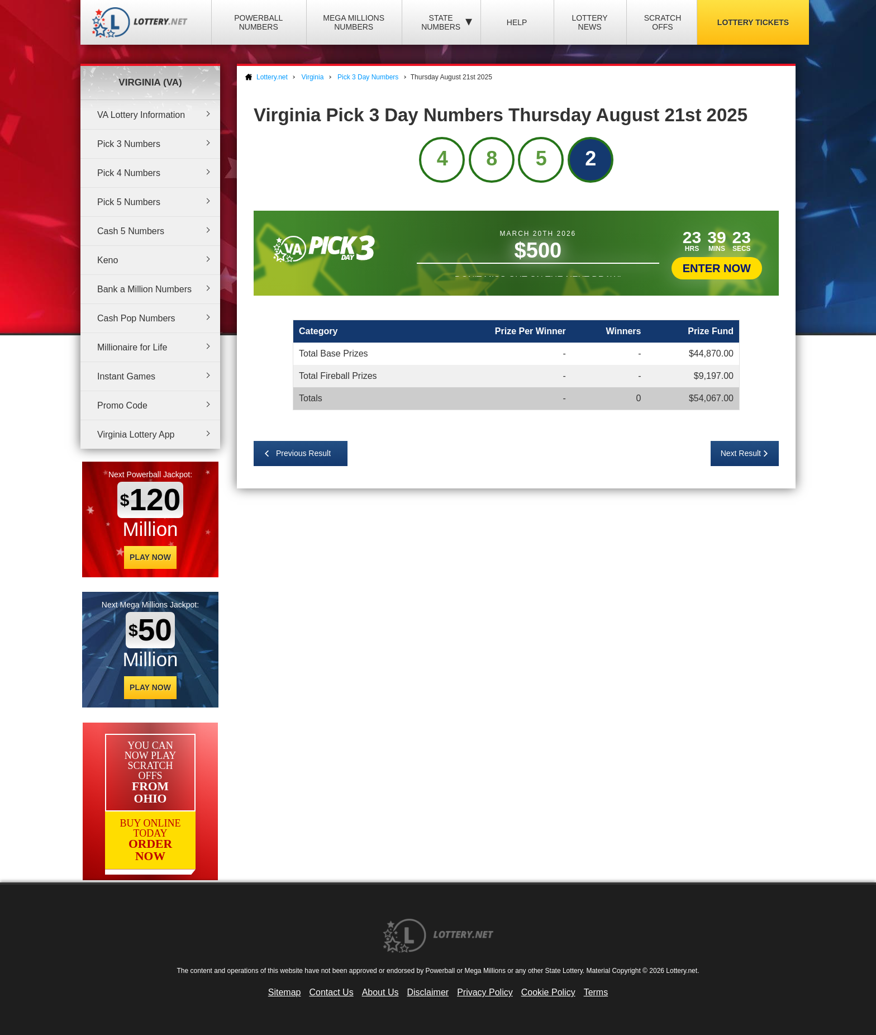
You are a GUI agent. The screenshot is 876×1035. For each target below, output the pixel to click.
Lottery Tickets (753, 22)
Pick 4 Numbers (128, 173)
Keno (107, 260)
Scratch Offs (663, 22)
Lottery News (589, 22)
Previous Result (303, 453)
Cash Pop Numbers (136, 318)
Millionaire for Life (132, 347)
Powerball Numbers (258, 22)
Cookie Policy (548, 992)
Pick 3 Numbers (128, 144)
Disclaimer (428, 992)
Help (517, 22)
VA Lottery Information (141, 115)
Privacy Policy (485, 992)
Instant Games (126, 376)
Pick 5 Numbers (128, 202)
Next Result (741, 453)
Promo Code (122, 405)
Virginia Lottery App (135, 434)
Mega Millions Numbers (353, 22)
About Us (380, 992)
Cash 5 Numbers (130, 231)
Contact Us (332, 992)
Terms (596, 992)
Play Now (150, 557)
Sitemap (284, 992)
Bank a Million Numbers (144, 289)
